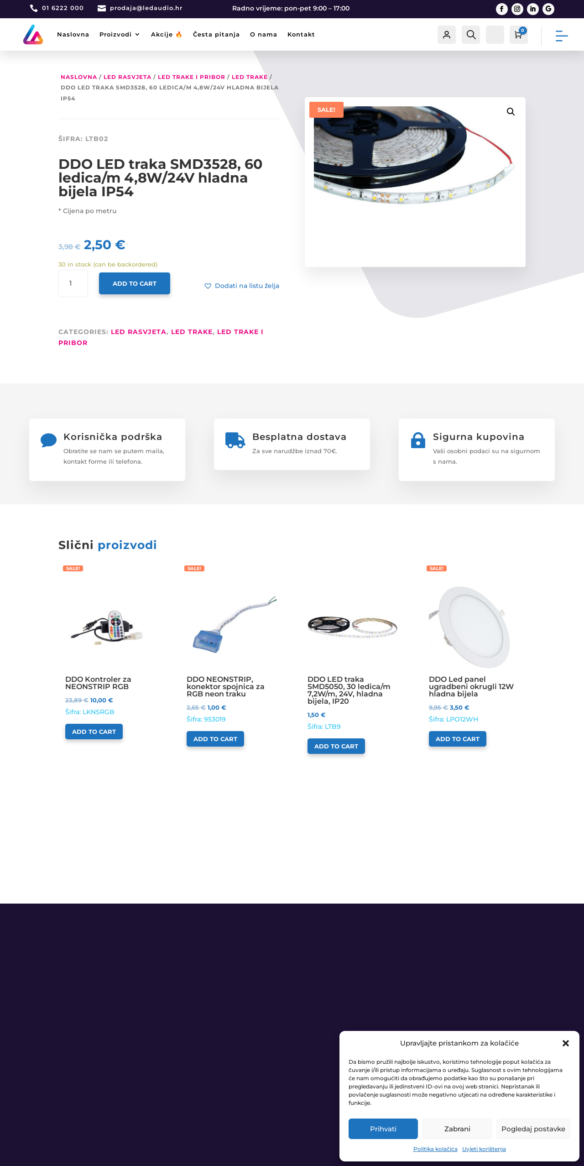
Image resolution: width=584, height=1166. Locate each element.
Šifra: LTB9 (352, 656)
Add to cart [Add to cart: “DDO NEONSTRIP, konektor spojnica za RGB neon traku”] (215, 738)
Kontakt (301, 34)
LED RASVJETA (127, 76)
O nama (263, 34)
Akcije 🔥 (167, 34)
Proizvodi (115, 34)
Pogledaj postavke (533, 1128)
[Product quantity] (73, 284)
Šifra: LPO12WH (474, 652)
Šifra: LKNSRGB (110, 649)
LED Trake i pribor (191, 76)
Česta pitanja (216, 34)
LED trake (250, 76)
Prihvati (383, 1128)
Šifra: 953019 (231, 652)
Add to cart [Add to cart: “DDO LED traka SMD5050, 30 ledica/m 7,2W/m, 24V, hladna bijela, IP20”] (336, 746)
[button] (565, 1043)
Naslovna (73, 34)
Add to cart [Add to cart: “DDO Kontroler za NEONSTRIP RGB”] (94, 731)
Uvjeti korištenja (484, 1148)
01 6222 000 (63, 7)
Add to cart (134, 283)
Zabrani (457, 1128)
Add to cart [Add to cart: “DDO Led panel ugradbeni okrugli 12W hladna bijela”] (458, 738)
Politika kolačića (435, 1148)
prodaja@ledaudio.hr (146, 7)
